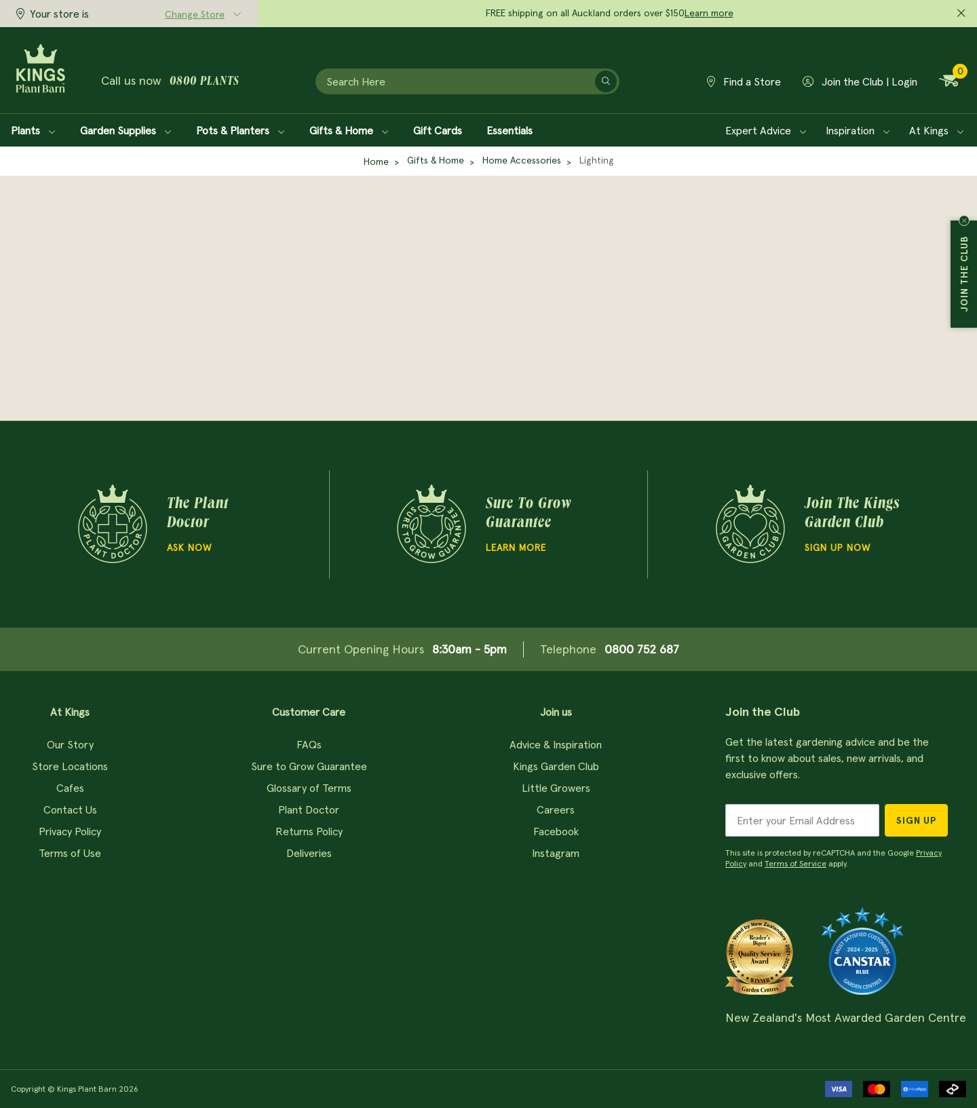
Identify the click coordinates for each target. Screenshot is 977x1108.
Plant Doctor (308, 809)
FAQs (309, 744)
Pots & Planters (240, 130)
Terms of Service (795, 863)
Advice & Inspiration (556, 744)
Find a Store (744, 81)
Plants (33, 130)
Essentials (509, 130)
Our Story (70, 744)
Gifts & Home (349, 130)
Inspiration (858, 130)
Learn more (709, 13)
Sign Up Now (837, 547)
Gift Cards (437, 130)
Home (376, 161)
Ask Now (189, 547)
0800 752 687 (642, 649)
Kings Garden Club (556, 766)
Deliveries (309, 853)
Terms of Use (70, 853)
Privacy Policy (70, 831)
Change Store (195, 14)
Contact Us (70, 809)
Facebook (556, 831)
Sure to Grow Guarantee (309, 766)
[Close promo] (961, 13)
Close (964, 220)
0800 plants (204, 82)
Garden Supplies (126, 130)
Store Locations (70, 766)
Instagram (555, 853)
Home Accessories (521, 160)
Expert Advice (766, 130)
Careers (556, 809)
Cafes (70, 788)
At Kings (936, 130)
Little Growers (556, 788)
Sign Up (916, 820)
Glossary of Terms (309, 788)
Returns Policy (309, 831)
